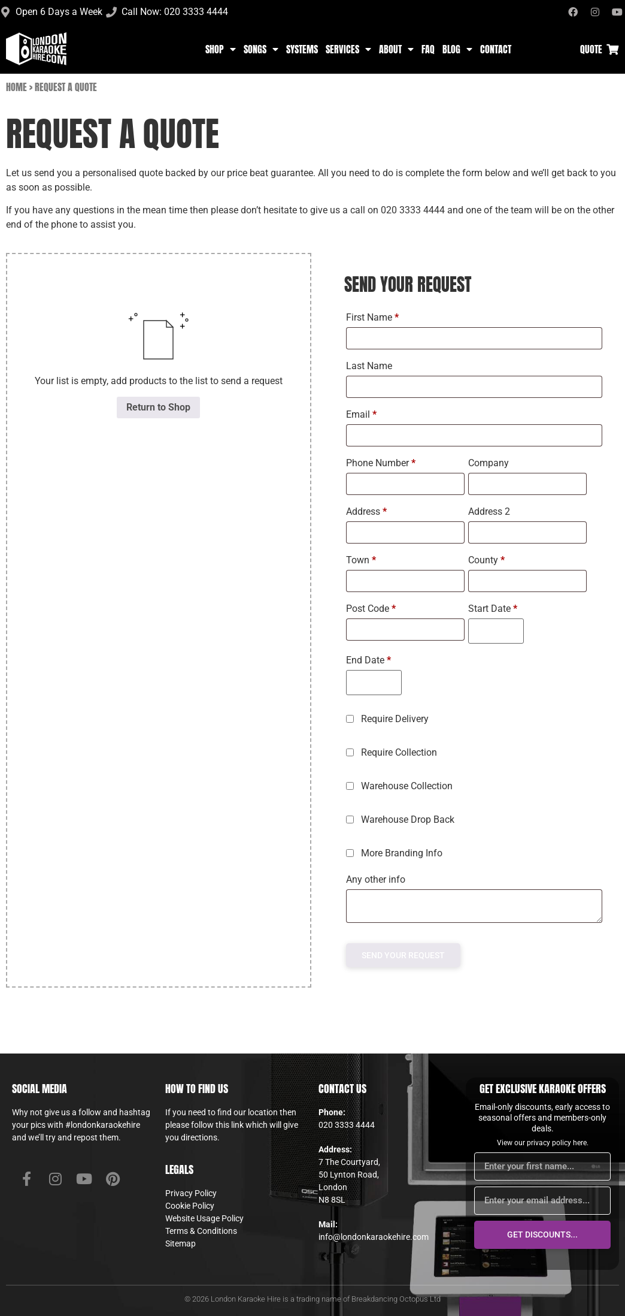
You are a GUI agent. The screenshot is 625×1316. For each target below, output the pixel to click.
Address (366, 511)
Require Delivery (388, 719)
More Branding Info (395, 853)
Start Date (492, 608)
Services (348, 49)
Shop (220, 49)
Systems (302, 49)
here (580, 1143)
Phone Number (380, 463)
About (396, 49)
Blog (457, 49)
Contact (495, 49)
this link (230, 1125)
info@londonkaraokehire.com (373, 1237)
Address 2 (490, 511)
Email (361, 414)
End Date (368, 660)
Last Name (370, 366)
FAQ (428, 49)
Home (16, 87)
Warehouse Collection (400, 786)
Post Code (371, 608)
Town (361, 560)
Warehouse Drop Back (401, 819)
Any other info (377, 879)
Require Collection (392, 752)
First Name (372, 317)
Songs (261, 49)
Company (489, 463)
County (486, 560)
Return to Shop (158, 407)
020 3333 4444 (346, 1125)
